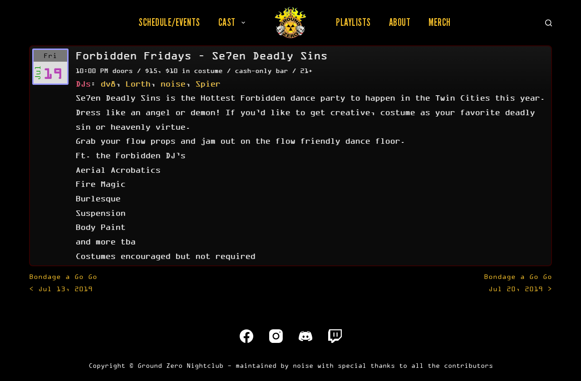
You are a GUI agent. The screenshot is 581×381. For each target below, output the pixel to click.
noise (172, 83)
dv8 (107, 83)
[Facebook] (246, 336)
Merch (439, 22)
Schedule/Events (169, 22)
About (400, 22)
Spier (207, 83)
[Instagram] (276, 336)
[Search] (548, 23)
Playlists (353, 22)
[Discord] (305, 336)
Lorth (137, 83)
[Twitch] (335, 336)
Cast (233, 22)
